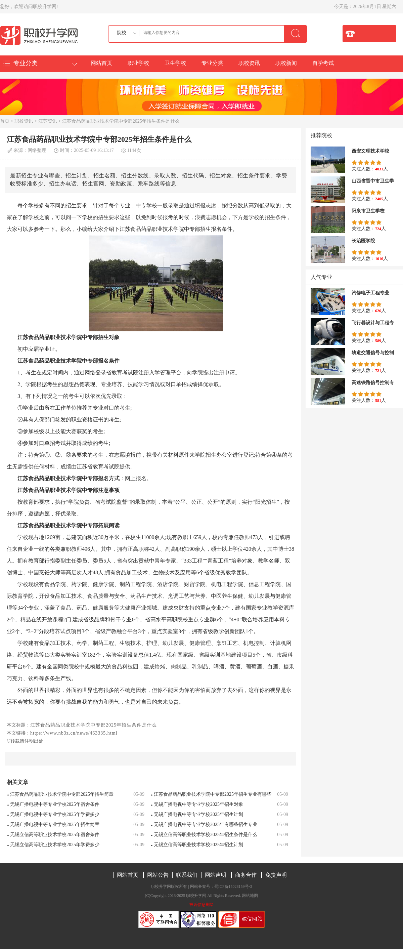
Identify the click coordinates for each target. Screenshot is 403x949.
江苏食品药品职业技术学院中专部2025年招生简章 (62, 794)
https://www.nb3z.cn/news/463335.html (73, 733)
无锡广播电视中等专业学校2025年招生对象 (198, 804)
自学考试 (323, 63)
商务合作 (246, 875)
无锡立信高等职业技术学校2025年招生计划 (198, 844)
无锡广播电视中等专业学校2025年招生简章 (54, 824)
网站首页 (101, 63)
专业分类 (212, 63)
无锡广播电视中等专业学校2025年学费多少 (54, 814)
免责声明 (276, 875)
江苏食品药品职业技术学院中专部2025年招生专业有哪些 (212, 794)
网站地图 (250, 895)
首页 (4, 121)
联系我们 (186, 875)
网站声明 (215, 875)
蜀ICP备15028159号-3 (233, 886)
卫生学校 (175, 63)
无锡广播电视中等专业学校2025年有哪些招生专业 (205, 824)
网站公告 (158, 875)
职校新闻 (286, 63)
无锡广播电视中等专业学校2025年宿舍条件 (54, 804)
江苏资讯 (47, 121)
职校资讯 (249, 63)
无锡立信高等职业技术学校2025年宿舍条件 (54, 834)
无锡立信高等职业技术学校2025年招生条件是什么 (205, 834)
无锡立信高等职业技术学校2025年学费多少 (54, 844)
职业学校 (138, 63)
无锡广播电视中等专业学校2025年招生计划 (198, 814)
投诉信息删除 (201, 904)
